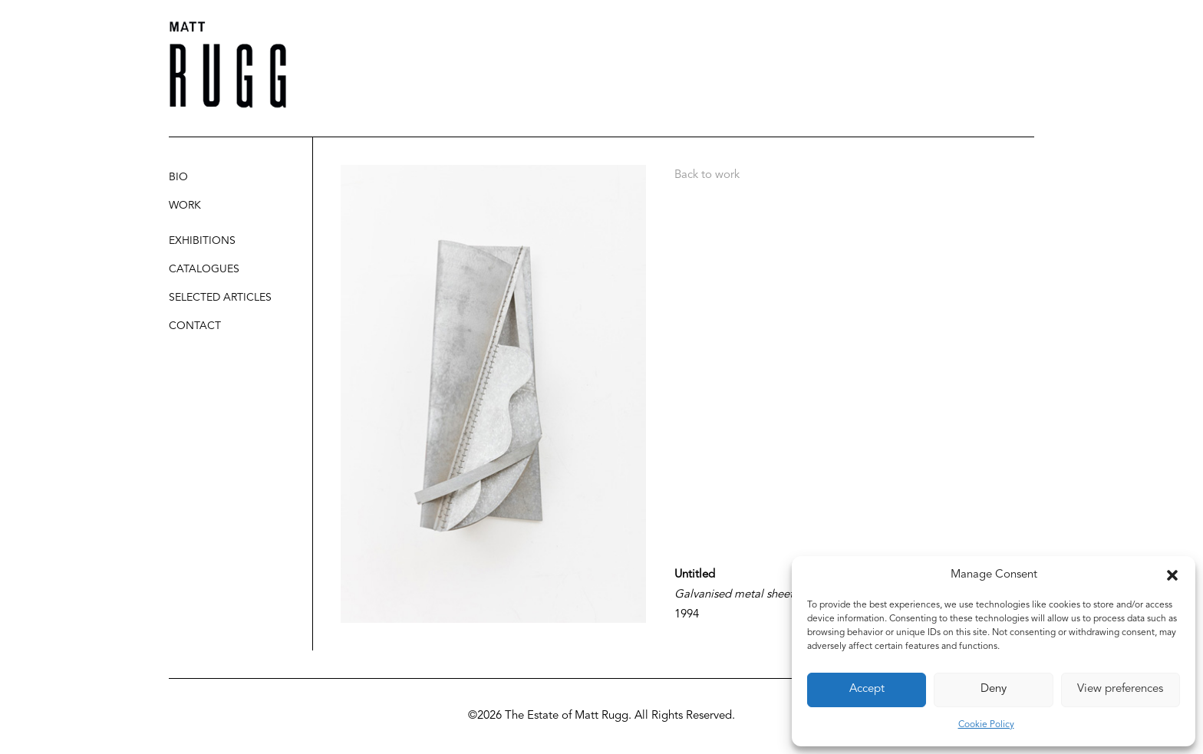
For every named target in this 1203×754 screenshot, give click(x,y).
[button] (1172, 575)
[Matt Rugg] (228, 65)
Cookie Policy (986, 724)
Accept (867, 689)
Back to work (707, 175)
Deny (994, 689)
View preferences (1120, 689)
